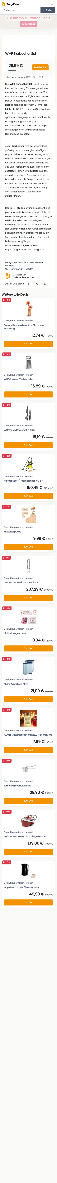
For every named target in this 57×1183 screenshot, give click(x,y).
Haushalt (9, 265)
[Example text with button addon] (21, 10)
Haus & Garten (32, 262)
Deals (20, 262)
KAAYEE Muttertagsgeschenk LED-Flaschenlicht (28, 734)
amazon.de (17, 269)
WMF (30, 269)
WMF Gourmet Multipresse (17, 785)
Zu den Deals (28, 24)
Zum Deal (40, 67)
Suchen (47, 10)
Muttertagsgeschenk (15, 633)
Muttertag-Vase (12, 531)
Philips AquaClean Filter (16, 684)
